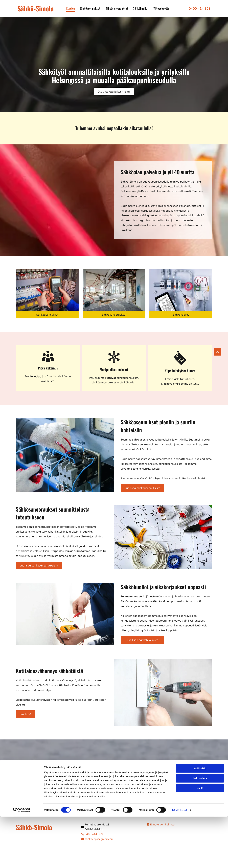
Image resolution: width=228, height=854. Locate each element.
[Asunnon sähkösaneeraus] (114, 290)
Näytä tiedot (179, 847)
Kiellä (200, 825)
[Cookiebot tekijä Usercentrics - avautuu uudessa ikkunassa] (21, 847)
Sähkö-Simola (35, 8)
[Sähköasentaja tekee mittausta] (47, 290)
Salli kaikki (200, 805)
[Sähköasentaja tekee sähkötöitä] (180, 290)
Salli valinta (200, 815)
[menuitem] (70, 8)
